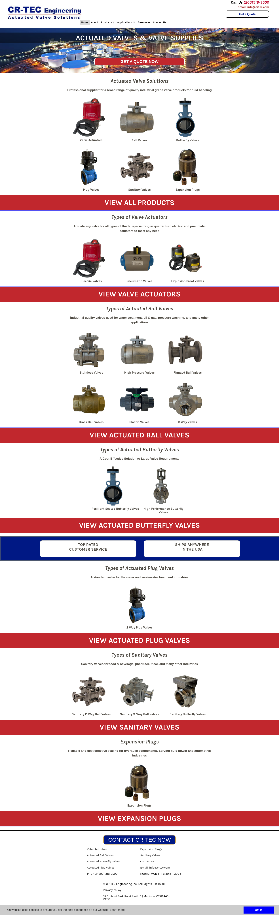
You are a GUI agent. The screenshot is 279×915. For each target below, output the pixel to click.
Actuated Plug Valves (101, 867)
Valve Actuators (97, 849)
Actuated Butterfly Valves (103, 861)
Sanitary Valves (150, 855)
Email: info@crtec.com (253, 7)
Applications (126, 22)
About (94, 22)
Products (107, 22)
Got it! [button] (259, 909)
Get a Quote (247, 14)
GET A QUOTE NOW (139, 61)
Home (84, 22)
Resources (144, 22)
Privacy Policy (112, 890)
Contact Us (159, 22)
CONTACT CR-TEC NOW (139, 840)
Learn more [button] (117, 909)
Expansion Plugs (151, 849)
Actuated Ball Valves (100, 855)
